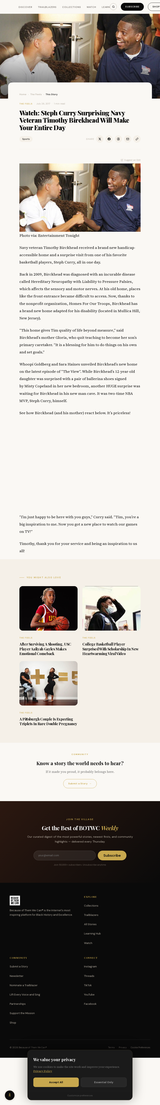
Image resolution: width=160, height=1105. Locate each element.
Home (22, 94)
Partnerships (18, 1004)
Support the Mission (22, 1013)
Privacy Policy (42, 1071)
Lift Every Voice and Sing (25, 994)
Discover (25, 7)
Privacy (123, 1047)
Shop (13, 1022)
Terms (111, 1047)
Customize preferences (80, 1095)
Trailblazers (47, 7)
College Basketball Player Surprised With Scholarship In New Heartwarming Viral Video (110, 649)
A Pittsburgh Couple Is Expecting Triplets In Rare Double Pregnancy (48, 721)
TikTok (88, 985)
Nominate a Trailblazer (24, 985)
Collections (71, 7)
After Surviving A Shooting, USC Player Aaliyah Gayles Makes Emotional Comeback (45, 649)
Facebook (90, 1004)
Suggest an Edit (131, 160)
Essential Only (103, 1082)
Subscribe (132, 6)
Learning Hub (92, 933)
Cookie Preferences (140, 1047)
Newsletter (16, 976)
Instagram (90, 966)
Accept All (56, 1082)
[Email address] (65, 855)
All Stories (90, 924)
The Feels (36, 94)
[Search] (113, 6)
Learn (106, 7)
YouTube (89, 994)
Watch (91, 7)
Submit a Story (80, 783)
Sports (26, 139)
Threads (89, 976)
